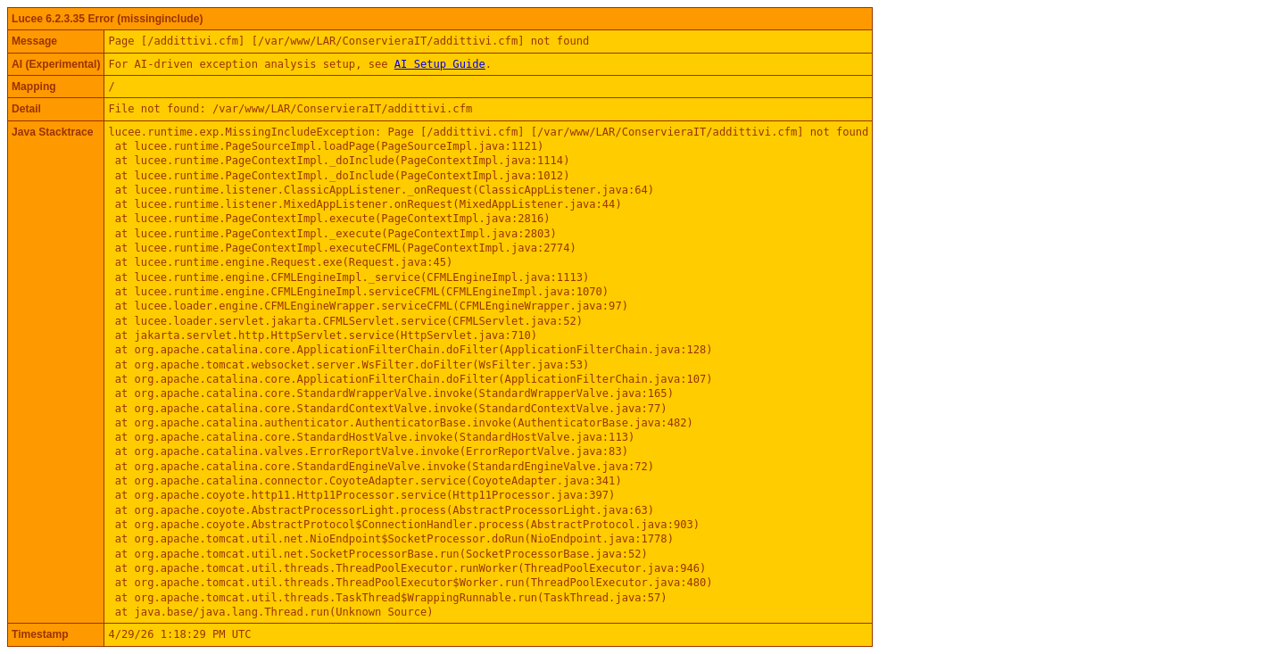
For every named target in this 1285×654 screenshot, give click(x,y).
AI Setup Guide (439, 64)
